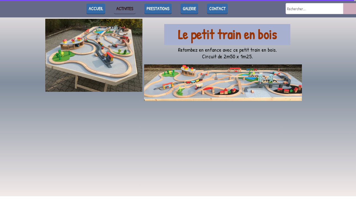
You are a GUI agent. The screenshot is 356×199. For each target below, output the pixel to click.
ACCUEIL (96, 9)
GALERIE (189, 9)
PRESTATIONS (158, 9)
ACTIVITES (124, 9)
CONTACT (217, 9)
